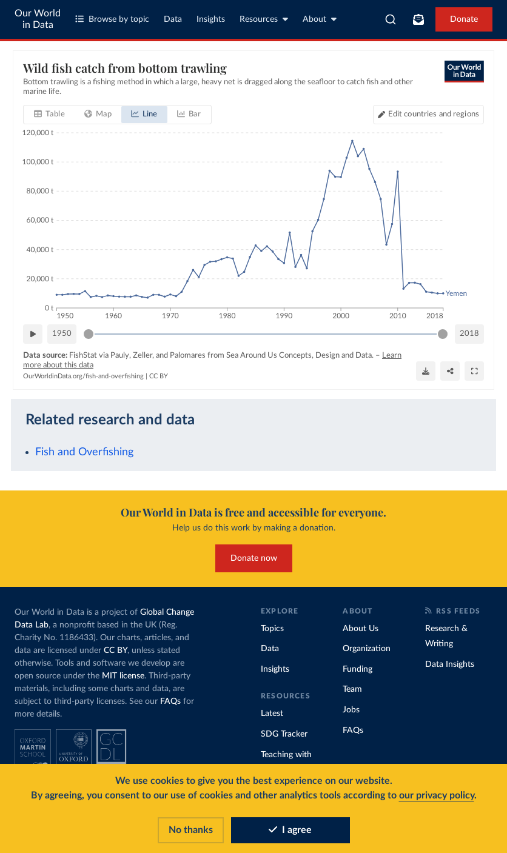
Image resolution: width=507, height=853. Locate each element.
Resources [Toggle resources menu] (264, 19)
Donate (464, 19)
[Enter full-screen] (474, 371)
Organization (367, 648)
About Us (360, 628)
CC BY (158, 376)
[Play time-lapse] (32, 334)
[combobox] (390, 19)
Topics (272, 628)
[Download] (425, 371)
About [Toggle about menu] (320, 19)
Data (173, 19)
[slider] (88, 334)
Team (352, 689)
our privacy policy (436, 795)
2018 (469, 334)
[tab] (49, 114)
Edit (433, 114)
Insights (210, 19)
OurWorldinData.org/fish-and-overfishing (83, 376)
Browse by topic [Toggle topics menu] (112, 19)
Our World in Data (38, 19)
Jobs (351, 710)
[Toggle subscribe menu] (418, 19)
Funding (357, 669)
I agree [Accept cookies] (290, 830)
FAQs (170, 701)
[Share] (450, 371)
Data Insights (449, 664)
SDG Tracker (284, 734)
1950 (62, 334)
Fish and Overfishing (84, 452)
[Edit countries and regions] (428, 114)
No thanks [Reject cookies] (191, 830)
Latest (272, 713)
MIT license (123, 676)
